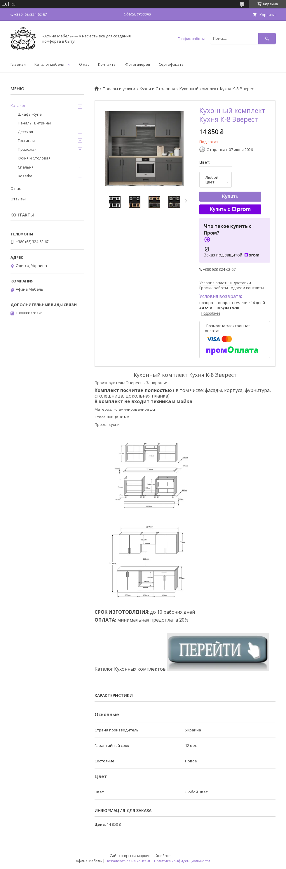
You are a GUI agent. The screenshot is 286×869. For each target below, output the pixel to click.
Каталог (18, 105)
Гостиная (26, 140)
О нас (84, 64)
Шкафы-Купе (30, 114)
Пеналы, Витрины (34, 123)
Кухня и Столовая (157, 88)
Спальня (26, 167)
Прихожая (27, 149)
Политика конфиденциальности (182, 860)
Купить (230, 196)
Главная (18, 64)
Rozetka (25, 175)
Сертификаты (171, 64)
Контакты (107, 64)
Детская (25, 131)
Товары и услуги (119, 88)
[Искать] (267, 38)
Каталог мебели (49, 64)
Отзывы (18, 199)
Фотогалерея (137, 64)
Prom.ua (170, 855)
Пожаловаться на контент (128, 860)
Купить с (230, 209)
